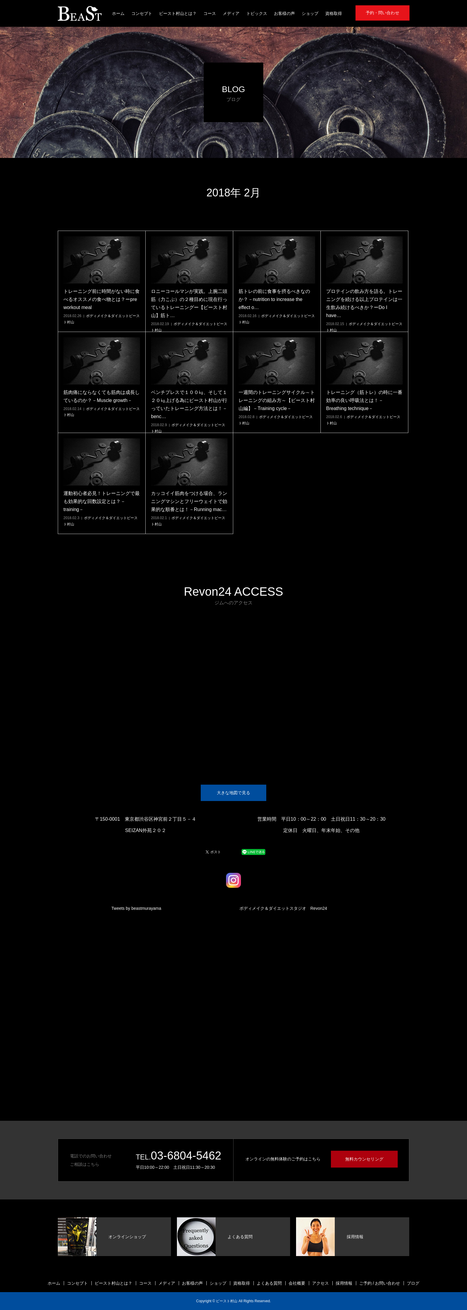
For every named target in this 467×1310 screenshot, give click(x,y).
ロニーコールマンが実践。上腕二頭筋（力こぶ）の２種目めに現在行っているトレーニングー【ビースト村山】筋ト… (189, 303)
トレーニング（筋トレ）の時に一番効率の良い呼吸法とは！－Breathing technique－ (364, 400)
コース (209, 13)
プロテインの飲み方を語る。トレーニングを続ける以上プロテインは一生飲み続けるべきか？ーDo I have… (364, 303)
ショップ (310, 13)
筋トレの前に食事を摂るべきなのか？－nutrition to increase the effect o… (274, 299)
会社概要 (297, 1283)
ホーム (118, 13)
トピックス (256, 13)
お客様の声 (284, 13)
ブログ (413, 1283)
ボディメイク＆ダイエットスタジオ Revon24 (283, 908)
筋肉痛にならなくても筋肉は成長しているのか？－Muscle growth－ (101, 396)
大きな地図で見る (233, 792)
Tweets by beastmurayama (136, 908)
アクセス (320, 1283)
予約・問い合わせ (382, 12)
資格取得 (333, 13)
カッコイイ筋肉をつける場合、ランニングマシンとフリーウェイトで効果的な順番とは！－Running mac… (189, 501)
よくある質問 (269, 1283)
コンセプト (141, 13)
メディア (231, 13)
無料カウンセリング (364, 1159)
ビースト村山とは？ (178, 13)
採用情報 (344, 1283)
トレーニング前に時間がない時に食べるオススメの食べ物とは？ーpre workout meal (101, 299)
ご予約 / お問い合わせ (379, 1283)
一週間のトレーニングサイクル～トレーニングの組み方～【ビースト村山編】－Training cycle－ (277, 400)
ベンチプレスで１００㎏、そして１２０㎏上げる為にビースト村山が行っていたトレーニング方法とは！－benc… (189, 404)
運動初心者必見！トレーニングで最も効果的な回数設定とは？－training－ (101, 501)
